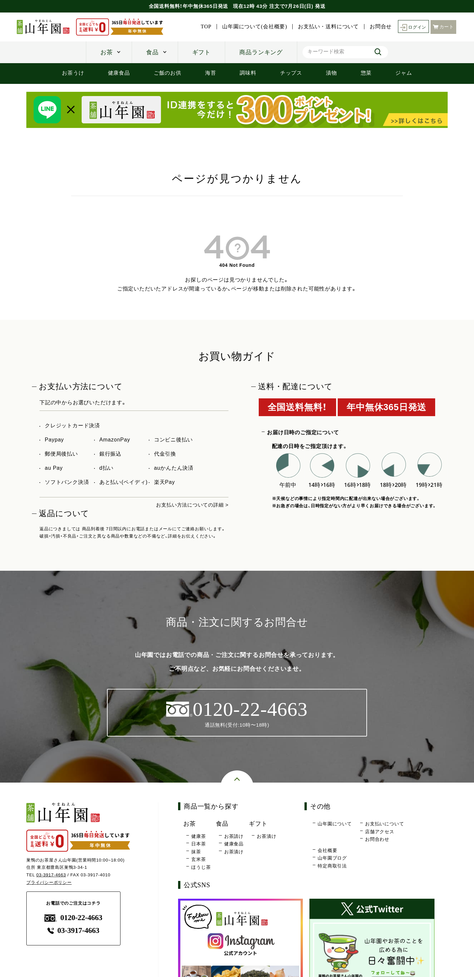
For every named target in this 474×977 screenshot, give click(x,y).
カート (443, 26)
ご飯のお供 (167, 73)
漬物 (331, 73)
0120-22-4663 (73, 918)
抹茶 (196, 851)
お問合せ (379, 26)
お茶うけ (73, 73)
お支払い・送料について (326, 26)
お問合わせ (377, 839)
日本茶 (198, 844)
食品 (152, 52)
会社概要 (327, 850)
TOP (204, 26)
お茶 (106, 52)
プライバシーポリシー (49, 882)
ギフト (201, 52)
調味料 (248, 73)
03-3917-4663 (51, 875)
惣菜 (366, 73)
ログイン (412, 26)
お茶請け (234, 836)
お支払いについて (384, 824)
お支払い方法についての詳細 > (190, 505)
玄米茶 (198, 859)
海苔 (210, 73)
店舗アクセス (379, 831)
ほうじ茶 (201, 867)
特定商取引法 (332, 866)
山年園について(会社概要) (253, 26)
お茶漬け (234, 851)
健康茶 (198, 836)
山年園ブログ (332, 858)
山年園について (335, 824)
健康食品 (119, 73)
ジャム (403, 73)
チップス (291, 73)
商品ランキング (261, 52)
